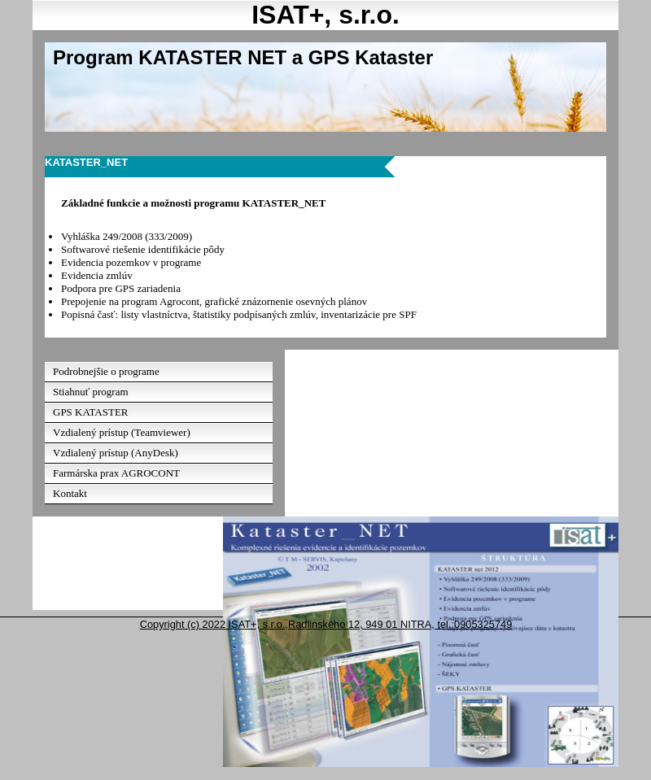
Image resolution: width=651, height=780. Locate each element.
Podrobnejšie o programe (106, 371)
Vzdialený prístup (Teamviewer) (121, 432)
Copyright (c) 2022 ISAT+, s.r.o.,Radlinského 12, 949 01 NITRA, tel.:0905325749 (326, 624)
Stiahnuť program (91, 392)
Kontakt (70, 493)
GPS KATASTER (91, 412)
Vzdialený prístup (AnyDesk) (115, 453)
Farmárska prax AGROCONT (116, 473)
